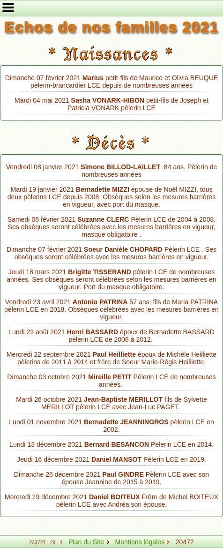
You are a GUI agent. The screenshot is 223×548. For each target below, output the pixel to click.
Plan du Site (86, 542)
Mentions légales (142, 542)
